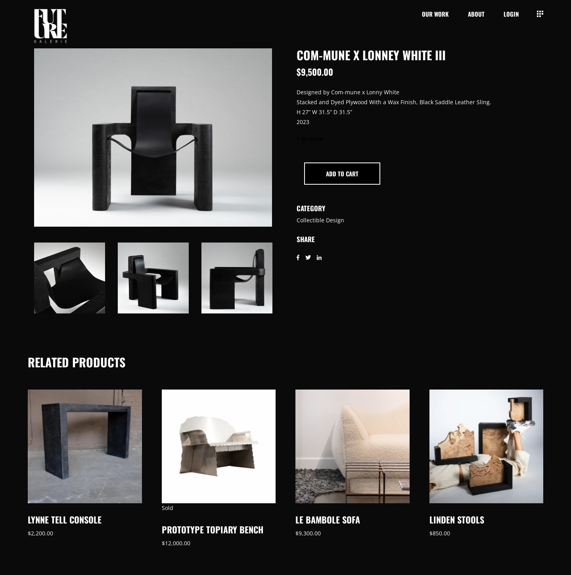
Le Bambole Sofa (327, 519)
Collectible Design (320, 220)
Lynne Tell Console (65, 519)
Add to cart (342, 173)
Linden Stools (456, 519)
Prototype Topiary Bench (212, 529)
